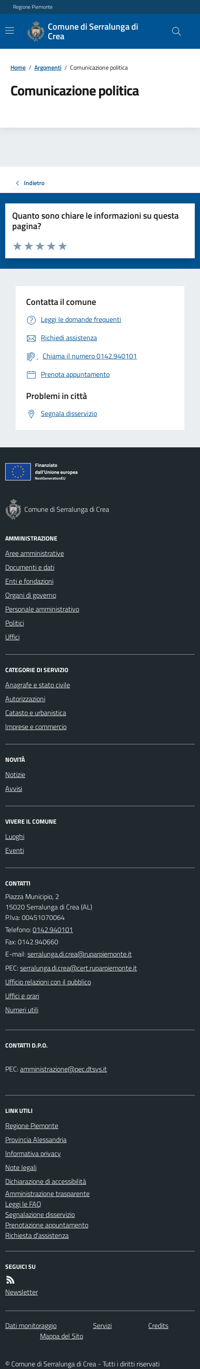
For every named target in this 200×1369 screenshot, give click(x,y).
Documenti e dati (29, 567)
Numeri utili (21, 1009)
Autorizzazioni (25, 698)
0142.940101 (53, 929)
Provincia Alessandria (36, 1139)
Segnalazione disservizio (40, 1214)
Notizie (15, 774)
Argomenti (47, 67)
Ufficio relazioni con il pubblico (48, 982)
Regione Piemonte (33, 7)
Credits (158, 1325)
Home (18, 67)
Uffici (12, 637)
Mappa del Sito (61, 1336)
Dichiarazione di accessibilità (45, 1181)
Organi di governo (30, 595)
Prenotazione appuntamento (46, 1225)
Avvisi (13, 788)
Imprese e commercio (36, 726)
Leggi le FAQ (23, 1204)
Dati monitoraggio (31, 1325)
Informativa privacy (33, 1153)
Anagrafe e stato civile (37, 684)
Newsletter (21, 1292)
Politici (14, 623)
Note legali (21, 1167)
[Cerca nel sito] (173, 31)
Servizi (102, 1325)
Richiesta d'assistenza (37, 1235)
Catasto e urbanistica (35, 712)
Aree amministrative (34, 553)
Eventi (14, 850)
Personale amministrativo (42, 609)
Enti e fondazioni (29, 581)
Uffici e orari (22, 995)
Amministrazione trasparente (47, 1193)
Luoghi (14, 836)
